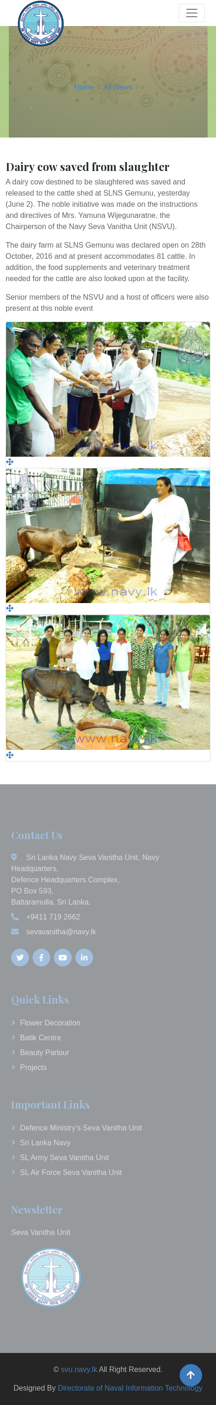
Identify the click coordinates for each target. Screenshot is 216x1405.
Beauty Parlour (44, 1053)
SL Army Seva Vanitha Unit (64, 1158)
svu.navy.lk (79, 1369)
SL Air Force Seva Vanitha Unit (71, 1172)
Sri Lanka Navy (45, 1143)
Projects (33, 1067)
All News (117, 87)
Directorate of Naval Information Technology (130, 1388)
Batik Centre (40, 1038)
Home (84, 87)
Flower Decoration (50, 1023)
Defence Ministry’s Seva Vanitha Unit (81, 1128)
